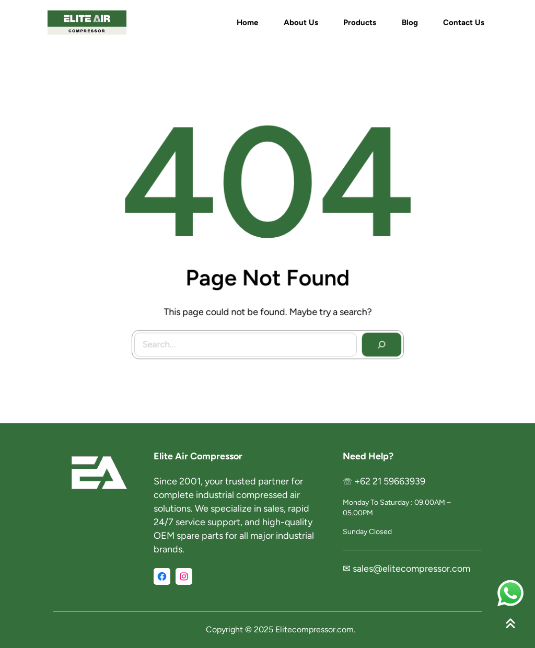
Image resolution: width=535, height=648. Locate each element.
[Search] (378, 342)
